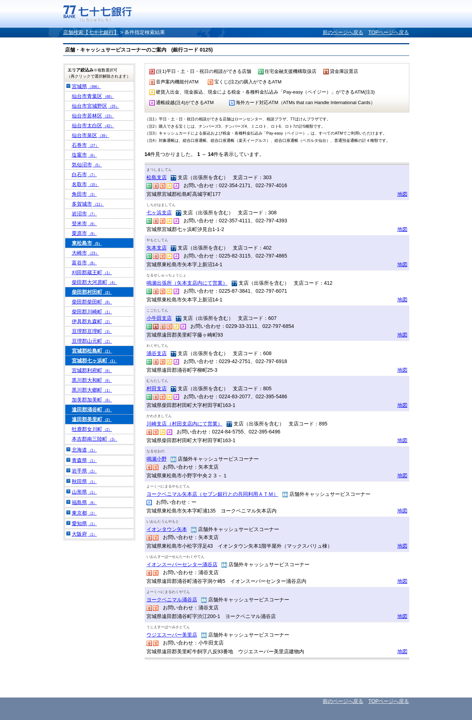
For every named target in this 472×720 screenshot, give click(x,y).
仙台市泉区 (90, 135)
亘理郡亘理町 (92, 331)
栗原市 (84, 233)
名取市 (85, 184)
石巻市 (85, 145)
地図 (402, 194)
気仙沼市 (87, 165)
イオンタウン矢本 (166, 529)
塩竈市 (84, 155)
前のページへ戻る (343, 32)
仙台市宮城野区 (95, 106)
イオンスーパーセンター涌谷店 (182, 564)
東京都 (84, 513)
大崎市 (85, 253)
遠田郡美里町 (92, 419)
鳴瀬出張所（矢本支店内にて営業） (187, 283)
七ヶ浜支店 (159, 212)
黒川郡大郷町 (92, 390)
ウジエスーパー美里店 (171, 635)
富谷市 (84, 263)
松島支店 (156, 177)
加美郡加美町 (92, 400)
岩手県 (84, 471)
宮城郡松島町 (92, 351)
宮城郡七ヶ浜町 (94, 360)
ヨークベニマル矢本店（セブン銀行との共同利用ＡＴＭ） (212, 494)
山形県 (84, 492)
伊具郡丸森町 (92, 321)
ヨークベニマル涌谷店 (171, 599)
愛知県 (84, 523)
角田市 (84, 194)
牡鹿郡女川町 (92, 429)
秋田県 (84, 481)
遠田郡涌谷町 (92, 409)
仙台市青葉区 (93, 96)
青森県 (84, 460)
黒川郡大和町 (92, 380)
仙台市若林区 (93, 116)
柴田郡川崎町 (92, 311)
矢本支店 (156, 248)
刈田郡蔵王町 (92, 272)
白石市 (84, 174)
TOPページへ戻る (388, 32)
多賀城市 (88, 204)
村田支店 (156, 388)
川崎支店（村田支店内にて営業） (184, 424)
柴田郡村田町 (92, 292)
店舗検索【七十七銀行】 (91, 32)
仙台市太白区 (93, 125)
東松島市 (87, 243)
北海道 (84, 450)
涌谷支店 (156, 353)
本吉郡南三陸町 (94, 439)
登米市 (84, 223)
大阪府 (84, 534)
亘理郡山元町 (92, 341)
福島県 (84, 502)
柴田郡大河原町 (94, 282)
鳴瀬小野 (156, 459)
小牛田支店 (159, 318)
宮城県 (86, 86)
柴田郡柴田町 (92, 302)
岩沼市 (84, 214)
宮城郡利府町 (92, 370)
